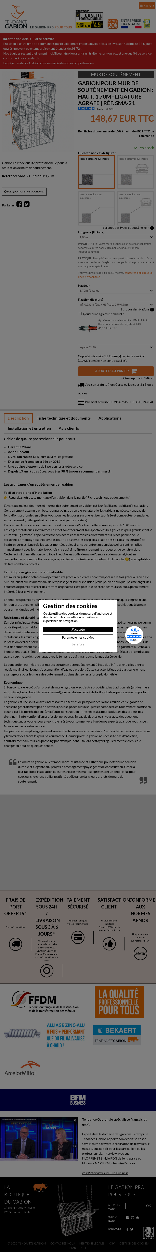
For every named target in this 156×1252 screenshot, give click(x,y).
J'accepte (78, 629)
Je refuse (78, 644)
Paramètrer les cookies (78, 637)
